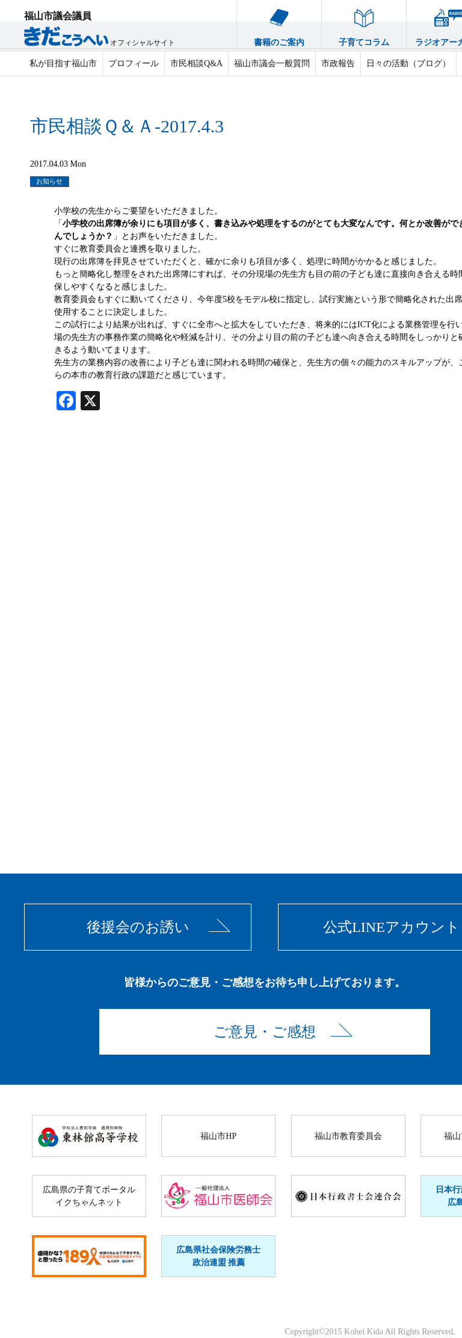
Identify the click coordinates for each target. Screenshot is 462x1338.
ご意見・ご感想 (265, 1032)
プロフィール (133, 63)
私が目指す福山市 (63, 63)
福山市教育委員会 (348, 1136)
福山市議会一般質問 (272, 63)
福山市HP (218, 1136)
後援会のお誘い (138, 927)
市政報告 (338, 63)
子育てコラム (364, 23)
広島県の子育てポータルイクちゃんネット (89, 1196)
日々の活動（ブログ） (408, 63)
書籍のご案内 (279, 23)
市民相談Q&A (196, 63)
